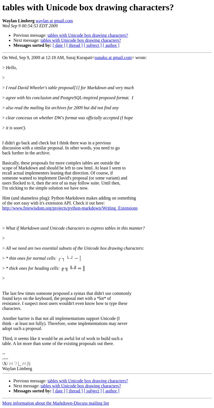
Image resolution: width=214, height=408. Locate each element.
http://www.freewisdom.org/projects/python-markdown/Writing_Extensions (70, 208)
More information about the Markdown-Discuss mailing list (55, 403)
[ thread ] (74, 45)
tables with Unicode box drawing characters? (88, 35)
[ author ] (111, 45)
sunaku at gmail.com (113, 57)
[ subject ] (93, 45)
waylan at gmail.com (54, 20)
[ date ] (59, 45)
